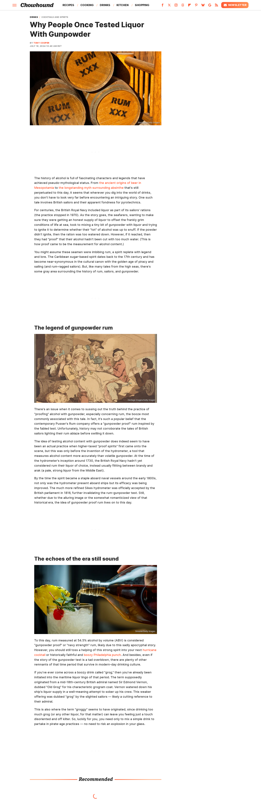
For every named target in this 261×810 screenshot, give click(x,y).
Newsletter (234, 5)
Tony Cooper (41, 43)
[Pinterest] (196, 6)
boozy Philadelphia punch (102, 655)
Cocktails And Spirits (54, 17)
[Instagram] (176, 6)
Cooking (87, 5)
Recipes (68, 5)
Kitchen (123, 5)
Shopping (142, 5)
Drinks (105, 5)
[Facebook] (163, 6)
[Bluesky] (203, 6)
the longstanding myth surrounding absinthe (91, 187)
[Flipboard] (189, 6)
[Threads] (183, 6)
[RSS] (216, 6)
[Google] (210, 6)
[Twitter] (169, 6)
